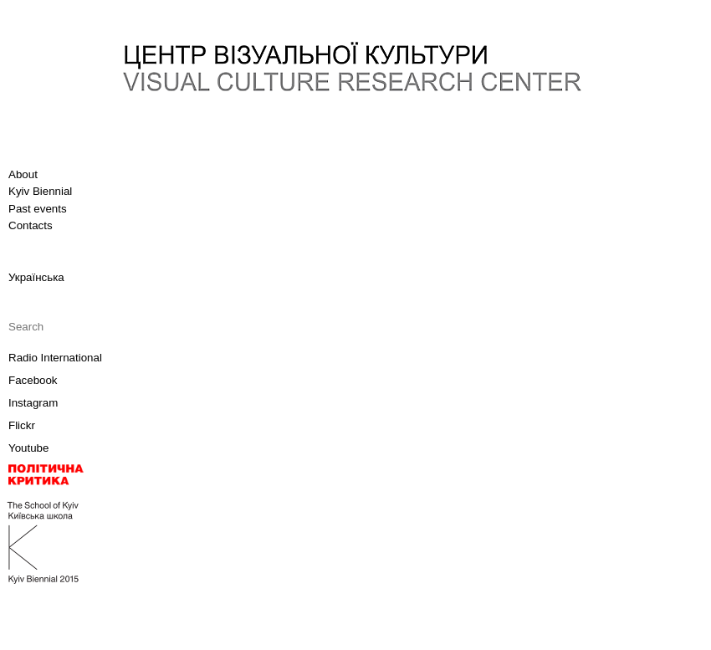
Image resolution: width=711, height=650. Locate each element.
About (23, 174)
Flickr (21, 425)
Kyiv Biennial (40, 191)
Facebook (33, 380)
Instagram (33, 403)
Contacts (30, 225)
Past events (37, 208)
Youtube (28, 448)
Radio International (55, 357)
